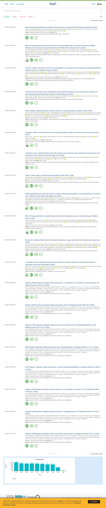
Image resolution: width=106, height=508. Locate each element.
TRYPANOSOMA (43, 119)
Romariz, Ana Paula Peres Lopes (33, 112)
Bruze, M (49, 287)
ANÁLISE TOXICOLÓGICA (36, 293)
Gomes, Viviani (60, 158)
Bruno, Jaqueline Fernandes (37, 199)
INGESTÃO (88, 203)
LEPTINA (88, 226)
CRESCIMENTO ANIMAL (73, 54)
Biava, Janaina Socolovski (66, 49)
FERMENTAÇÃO (68, 203)
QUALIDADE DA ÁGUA (84, 182)
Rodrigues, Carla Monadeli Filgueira (36, 114)
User (93, 4)
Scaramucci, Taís (89, 136)
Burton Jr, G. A (65, 287)
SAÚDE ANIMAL (95, 182)
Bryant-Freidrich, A (56, 287)
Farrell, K (46, 288)
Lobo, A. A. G (87, 198)
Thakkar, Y (84, 290)
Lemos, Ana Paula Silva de (71, 73)
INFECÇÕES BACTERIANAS (76, 99)
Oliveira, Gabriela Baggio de (69, 220)
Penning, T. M (28, 290)
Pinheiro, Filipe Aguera (47, 157)
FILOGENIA (64, 80)
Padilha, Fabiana (34, 30)
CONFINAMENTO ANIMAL (60, 54)
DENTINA (54, 141)
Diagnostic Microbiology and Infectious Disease (41, 77)
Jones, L (57, 288)
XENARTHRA (65, 34)
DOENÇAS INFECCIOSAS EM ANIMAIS (40, 34)
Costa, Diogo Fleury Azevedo (56, 51)
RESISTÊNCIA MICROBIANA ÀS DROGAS (63, 78)
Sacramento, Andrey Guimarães (33, 72)
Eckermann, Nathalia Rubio (32, 49)
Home (6, 4)
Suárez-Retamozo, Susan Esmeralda (75, 157)
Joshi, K (62, 288)
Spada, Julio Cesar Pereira (94, 112)
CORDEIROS (83, 54)
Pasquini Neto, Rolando (70, 198)
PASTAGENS (95, 203)
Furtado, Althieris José (31, 198)
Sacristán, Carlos (29, 29)
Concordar (94, 501)
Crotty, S (91, 287)
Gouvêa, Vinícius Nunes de (42, 221)
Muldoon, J (97, 288)
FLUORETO (77, 141)
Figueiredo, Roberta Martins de (50, 136)
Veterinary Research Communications (39, 32)
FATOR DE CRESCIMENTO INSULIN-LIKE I (51, 226)
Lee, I (85, 288)
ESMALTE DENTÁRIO (46, 141)
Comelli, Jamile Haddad (81, 49)
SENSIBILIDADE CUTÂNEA (50, 293)
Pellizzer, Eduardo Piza (78, 268)
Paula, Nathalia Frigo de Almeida (73, 114)
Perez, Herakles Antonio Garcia (55, 114)
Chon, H (81, 287)
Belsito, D (38, 287)
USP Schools (20, 4)
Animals (31, 160)
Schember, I (55, 290)
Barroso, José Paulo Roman (40, 51)
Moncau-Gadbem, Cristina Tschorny (49, 245)
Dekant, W (35, 288)
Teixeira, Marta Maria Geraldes (92, 114)
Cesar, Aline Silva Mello (89, 247)
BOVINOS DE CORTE (35, 226)
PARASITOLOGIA (34, 119)
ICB (61, 77)
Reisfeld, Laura (40, 29)
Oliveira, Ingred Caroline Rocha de (48, 177)
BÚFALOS (27, 121)
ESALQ (50, 53)
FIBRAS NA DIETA (91, 54)
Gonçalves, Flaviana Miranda (32, 245)
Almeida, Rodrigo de (30, 158)
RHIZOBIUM (46, 80)
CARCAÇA (33, 54)
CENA (63, 249)
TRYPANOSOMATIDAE (54, 119)
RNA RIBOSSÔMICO (38, 80)
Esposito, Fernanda (40, 73)
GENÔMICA (71, 80)
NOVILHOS (93, 226)
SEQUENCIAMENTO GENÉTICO (68, 119)
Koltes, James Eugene (75, 247)
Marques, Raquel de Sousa (32, 157)
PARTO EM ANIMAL (76, 162)
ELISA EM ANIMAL (35, 250)
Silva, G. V (80, 198)
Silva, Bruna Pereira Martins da (77, 244)
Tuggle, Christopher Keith (46, 244)
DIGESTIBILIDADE (58, 203)
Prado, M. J (30, 179)
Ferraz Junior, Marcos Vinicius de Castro (35, 220)
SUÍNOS (95, 250)
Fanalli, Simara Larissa (61, 244)
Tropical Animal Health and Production (39, 225)
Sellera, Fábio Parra (30, 96)
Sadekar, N (48, 290)
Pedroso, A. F (55, 199)
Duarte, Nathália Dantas (66, 266)
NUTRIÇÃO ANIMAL (73, 182)
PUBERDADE (39, 228)
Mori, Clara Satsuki (59, 157)
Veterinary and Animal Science (37, 249)
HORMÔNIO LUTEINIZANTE (78, 226)
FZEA (54, 53)
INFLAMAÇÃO (83, 250)
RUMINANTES (34, 121)
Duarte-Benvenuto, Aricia (50, 29)
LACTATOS (71, 141)
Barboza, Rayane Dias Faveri (80, 177)
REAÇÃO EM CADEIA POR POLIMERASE (87, 119)
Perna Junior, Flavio (57, 198)
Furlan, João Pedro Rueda (50, 72)
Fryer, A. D (51, 288)
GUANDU (83, 203)
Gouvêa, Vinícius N (71, 51)
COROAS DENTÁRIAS (59, 271)
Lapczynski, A (67, 288)
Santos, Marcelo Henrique (54, 220)
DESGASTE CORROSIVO (47, 271)
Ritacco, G (42, 290)
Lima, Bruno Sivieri (42, 158)
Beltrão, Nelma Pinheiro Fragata (87, 221)
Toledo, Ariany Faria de (65, 177)
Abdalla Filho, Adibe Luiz (43, 198)
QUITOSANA (60, 141)
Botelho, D (44, 287)
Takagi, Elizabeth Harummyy (54, 73)
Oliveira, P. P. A (70, 199)
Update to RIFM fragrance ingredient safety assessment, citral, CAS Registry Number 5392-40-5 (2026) (59, 305)
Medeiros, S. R (62, 199)
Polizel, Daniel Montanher (82, 220)
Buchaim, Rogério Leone (33, 268)
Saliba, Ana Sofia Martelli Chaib (69, 245)
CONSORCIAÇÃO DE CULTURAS (45, 203)
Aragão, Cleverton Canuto (73, 72)
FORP (51, 269)
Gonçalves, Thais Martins (86, 72)
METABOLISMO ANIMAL (64, 162)
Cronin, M (85, 287)
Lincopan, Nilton (96, 73)
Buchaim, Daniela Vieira (48, 268)
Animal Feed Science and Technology (39, 201)
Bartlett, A (32, 287)
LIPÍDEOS (90, 250)
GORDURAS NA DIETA (74, 250)
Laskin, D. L (75, 288)
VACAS (32, 164)
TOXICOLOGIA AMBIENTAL (65, 293)
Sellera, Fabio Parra (85, 73)
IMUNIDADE (55, 162)
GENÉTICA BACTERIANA (46, 78)
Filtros (7, 16)
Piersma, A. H (36, 290)
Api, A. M (27, 287)
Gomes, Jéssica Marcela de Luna (82, 266)
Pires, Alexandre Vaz (81, 51)
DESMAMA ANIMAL (53, 182)
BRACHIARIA (33, 203)
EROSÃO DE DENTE (35, 141)
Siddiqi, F (67, 290)
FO (46, 140)
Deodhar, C (41, 288)
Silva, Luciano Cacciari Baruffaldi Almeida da (64, 96)
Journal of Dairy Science (35, 180)
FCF (63, 77)
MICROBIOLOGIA (34, 78)
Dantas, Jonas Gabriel (95, 177)
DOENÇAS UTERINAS (35, 162)
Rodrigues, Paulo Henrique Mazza (83, 199)
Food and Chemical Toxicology (37, 292)
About (12, 4)
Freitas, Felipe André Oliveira (86, 245)
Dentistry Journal (33, 269)
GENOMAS (77, 78)
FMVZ (55, 32)
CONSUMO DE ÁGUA (41, 182)
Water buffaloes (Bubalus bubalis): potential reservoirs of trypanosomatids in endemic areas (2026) (58, 111)
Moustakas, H (90, 288)
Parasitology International (36, 117)
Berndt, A (48, 199)
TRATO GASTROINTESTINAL (32, 56)
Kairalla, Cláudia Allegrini (64, 136)
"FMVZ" (15, 17)
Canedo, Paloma (79, 29)
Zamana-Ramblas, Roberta (66, 29)
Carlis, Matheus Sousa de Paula (49, 49)
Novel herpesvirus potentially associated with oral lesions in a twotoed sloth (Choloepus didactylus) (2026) (61, 27)
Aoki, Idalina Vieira (78, 136)
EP (48, 140)
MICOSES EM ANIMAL (56, 34)
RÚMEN (27, 204)
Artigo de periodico (10, 27)
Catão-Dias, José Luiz (44, 30)
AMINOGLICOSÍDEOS (55, 80)
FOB (45, 269)
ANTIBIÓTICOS (64, 99)
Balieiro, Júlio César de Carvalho (59, 247)
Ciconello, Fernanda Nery (31, 244)
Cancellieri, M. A (74, 287)
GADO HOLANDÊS (46, 162)
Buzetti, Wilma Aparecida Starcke (57, 116)
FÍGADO (66, 250)
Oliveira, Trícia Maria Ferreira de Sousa (37, 116)
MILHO (98, 54)
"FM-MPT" (31, 17)
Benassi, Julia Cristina (62, 112)
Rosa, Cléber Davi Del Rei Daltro (33, 266)
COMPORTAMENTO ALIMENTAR (44, 54)
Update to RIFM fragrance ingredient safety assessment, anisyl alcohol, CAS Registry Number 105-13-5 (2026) (62, 434)
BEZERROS (33, 182)
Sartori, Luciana (82, 96)
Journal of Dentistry (34, 140)
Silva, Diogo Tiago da (49, 112)
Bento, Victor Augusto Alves (51, 266)
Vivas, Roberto (62, 72)
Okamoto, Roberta (96, 266)
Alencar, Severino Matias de (42, 247)
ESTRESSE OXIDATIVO (46, 250)
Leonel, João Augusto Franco (77, 112)
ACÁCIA (66, 141)
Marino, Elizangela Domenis (40, 179)
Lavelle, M (80, 288)
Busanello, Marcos (92, 157)
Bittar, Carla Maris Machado (77, 179)
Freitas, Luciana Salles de (93, 244)
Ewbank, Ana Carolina (57, 30)
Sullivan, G (78, 290)
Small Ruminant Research (36, 53)
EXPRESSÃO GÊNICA (57, 250)
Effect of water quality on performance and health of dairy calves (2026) (49, 175)
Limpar (101, 16)
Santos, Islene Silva (89, 29)
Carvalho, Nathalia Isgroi (31, 177)
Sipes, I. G (73, 290)
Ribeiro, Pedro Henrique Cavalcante (59, 179)
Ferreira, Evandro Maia (93, 51)
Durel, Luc (51, 158)
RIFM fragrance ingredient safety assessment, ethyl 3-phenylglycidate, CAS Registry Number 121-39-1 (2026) (61, 347)
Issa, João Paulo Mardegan (63, 268)
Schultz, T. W (61, 290)
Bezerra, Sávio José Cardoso (32, 136)
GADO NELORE (76, 203)
